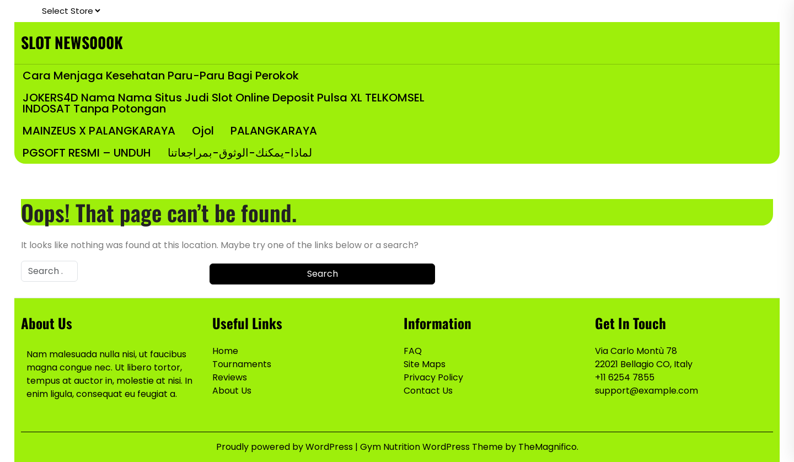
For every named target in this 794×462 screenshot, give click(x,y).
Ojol (203, 130)
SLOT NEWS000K (72, 42)
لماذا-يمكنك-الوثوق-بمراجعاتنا (240, 152)
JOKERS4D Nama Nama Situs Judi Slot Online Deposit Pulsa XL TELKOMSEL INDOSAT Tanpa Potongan (224, 103)
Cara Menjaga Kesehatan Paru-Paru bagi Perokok (161, 75)
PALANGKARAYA (273, 130)
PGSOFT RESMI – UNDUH (87, 152)
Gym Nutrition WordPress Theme (432, 446)
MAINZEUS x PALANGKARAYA (99, 130)
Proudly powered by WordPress (285, 446)
